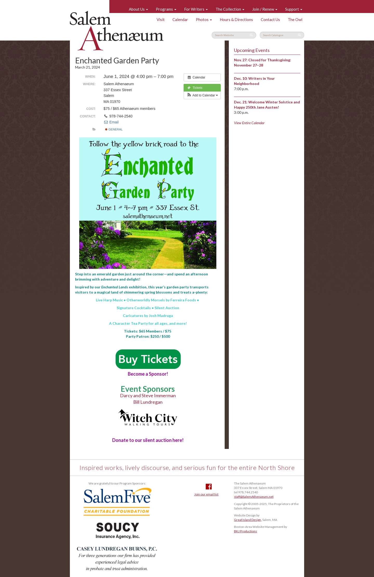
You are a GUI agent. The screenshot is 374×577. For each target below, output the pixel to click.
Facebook (209, 486)
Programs (166, 9)
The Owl (295, 19)
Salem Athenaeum (116, 30)
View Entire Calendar (249, 123)
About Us (138, 9)
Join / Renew (264, 9)
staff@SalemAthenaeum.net (253, 497)
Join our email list (206, 494)
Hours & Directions (236, 19)
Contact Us (270, 19)
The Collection (230, 9)
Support (293, 9)
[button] (202, 95)
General (114, 129)
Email (111, 122)
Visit (161, 19)
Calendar (180, 19)
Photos (204, 19)
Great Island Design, (248, 520)
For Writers (196, 9)
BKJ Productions (245, 531)
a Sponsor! (148, 374)
